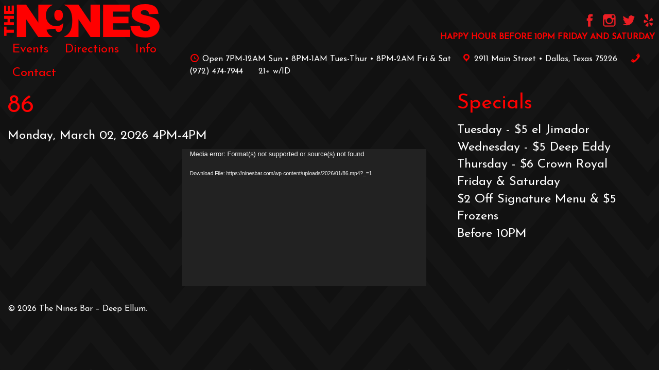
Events (30, 49)
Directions (92, 49)
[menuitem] (30, 49)
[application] (304, 217)
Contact (34, 73)
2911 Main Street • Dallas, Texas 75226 (538, 59)
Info (146, 49)
